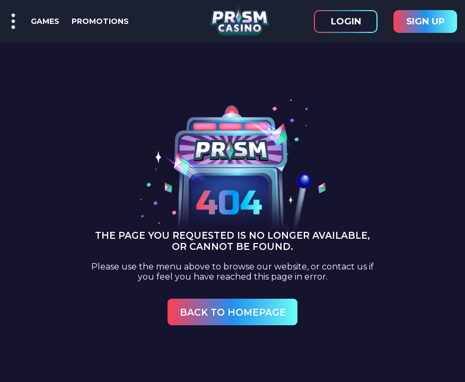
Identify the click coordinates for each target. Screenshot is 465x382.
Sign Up (425, 21)
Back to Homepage (233, 312)
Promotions (98, 21)
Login (346, 21)
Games (45, 21)
